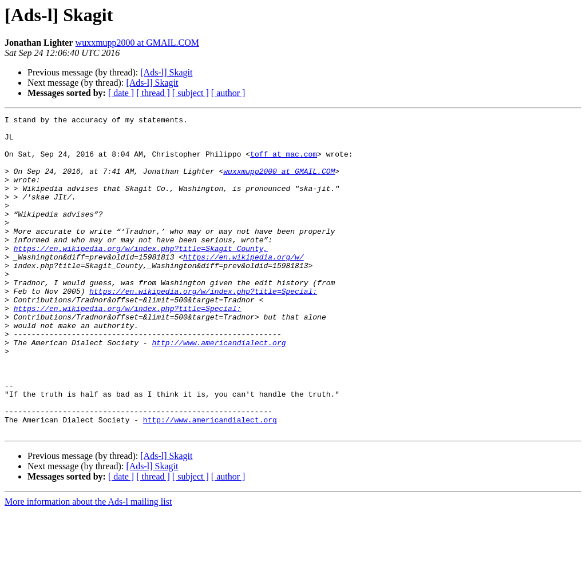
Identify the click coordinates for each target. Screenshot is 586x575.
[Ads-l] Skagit (166, 72)
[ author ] (228, 93)
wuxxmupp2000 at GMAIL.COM (137, 42)
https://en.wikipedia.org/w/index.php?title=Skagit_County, (141, 275)
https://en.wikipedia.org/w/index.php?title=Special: (203, 327)
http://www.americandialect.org (219, 389)
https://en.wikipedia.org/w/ (243, 286)
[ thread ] (153, 93)
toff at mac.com (283, 162)
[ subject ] (190, 93)
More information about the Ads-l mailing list (88, 565)
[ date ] (121, 93)
